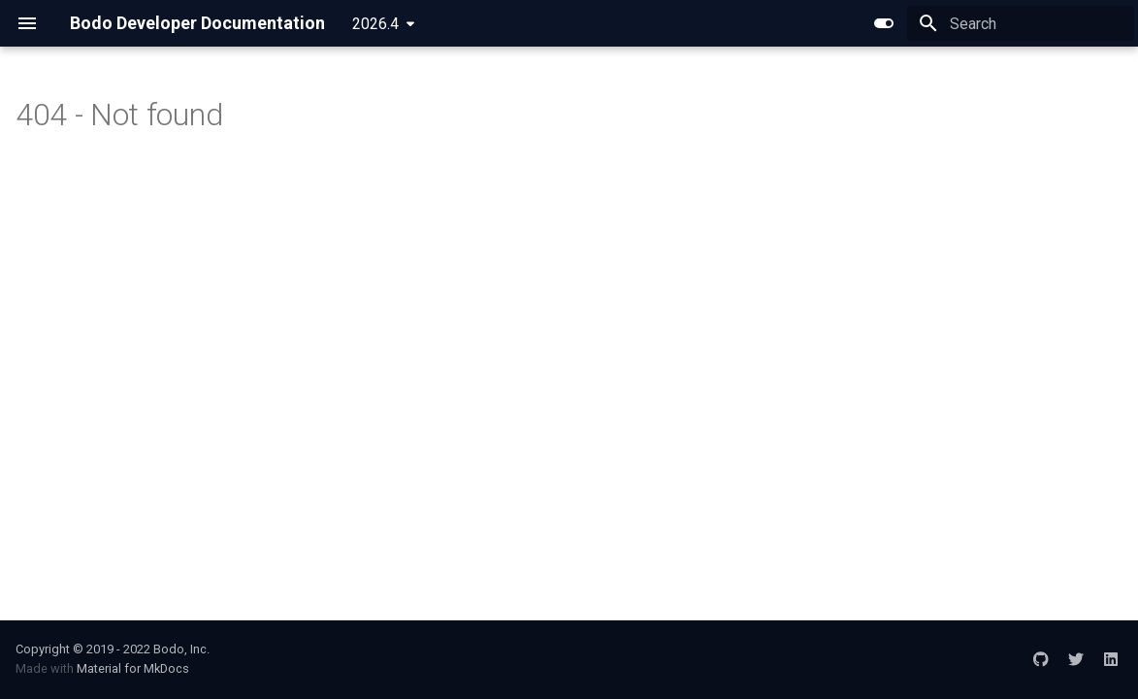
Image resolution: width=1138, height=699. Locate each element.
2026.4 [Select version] (375, 24)
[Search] (1020, 23)
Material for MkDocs (133, 668)
